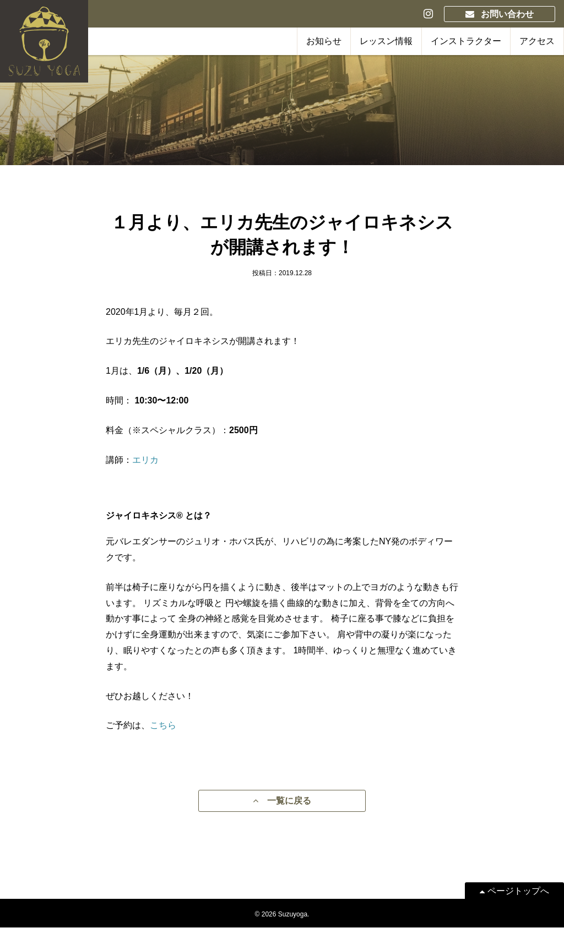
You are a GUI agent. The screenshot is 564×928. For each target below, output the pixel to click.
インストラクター (466, 41)
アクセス (537, 41)
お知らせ (323, 41)
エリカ (145, 460)
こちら (163, 725)
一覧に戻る (282, 801)
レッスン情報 (386, 41)
